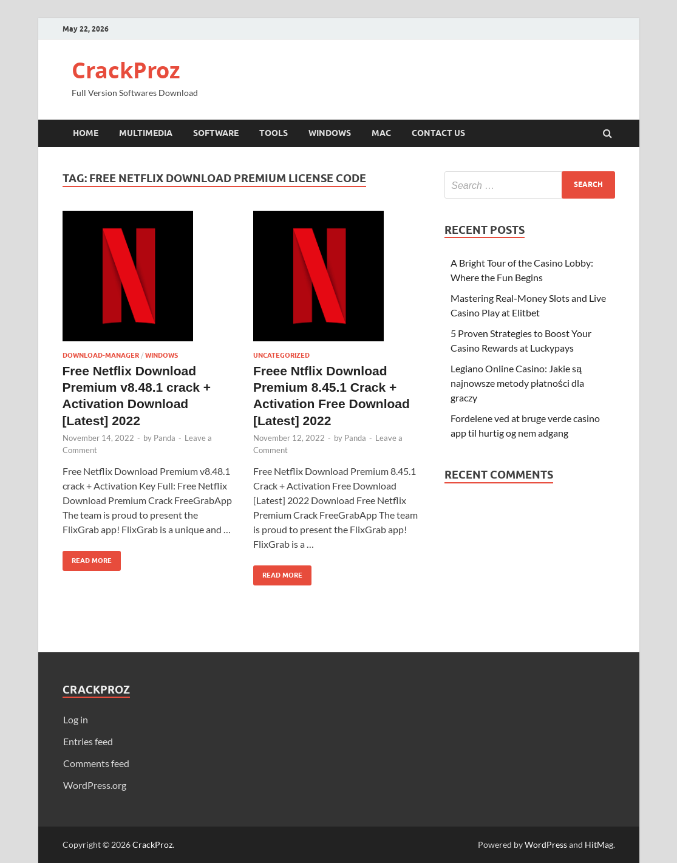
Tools (273, 133)
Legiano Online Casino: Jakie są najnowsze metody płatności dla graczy (517, 383)
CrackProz (126, 70)
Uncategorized (281, 355)
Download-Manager (101, 355)
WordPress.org (94, 785)
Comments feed (96, 763)
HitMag (599, 844)
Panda (164, 438)
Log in (75, 719)
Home (85, 133)
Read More (87, 558)
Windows (329, 133)
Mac (381, 133)
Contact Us (438, 133)
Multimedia (145, 133)
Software (216, 133)
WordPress (546, 844)
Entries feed (88, 741)
